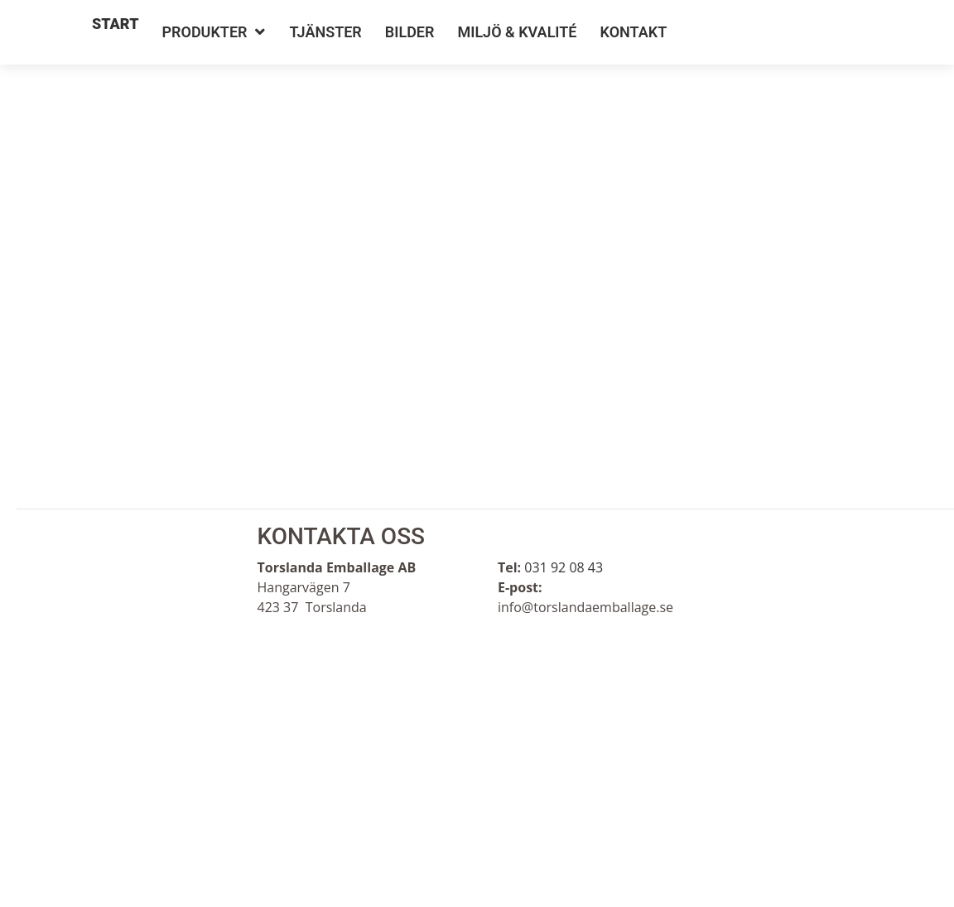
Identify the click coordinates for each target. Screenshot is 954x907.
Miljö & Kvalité (516, 32)
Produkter (205, 32)
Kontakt (633, 32)
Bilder (410, 32)
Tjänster (326, 32)
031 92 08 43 (563, 567)
